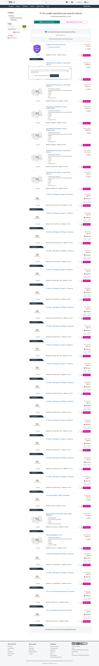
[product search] (31, 2)
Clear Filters (17, 32)
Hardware (11, 6)
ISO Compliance (75, 651)
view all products (66, 39)
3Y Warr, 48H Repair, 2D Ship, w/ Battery (60, 251)
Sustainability (10, 651)
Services (32, 6)
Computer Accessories (16, 18)
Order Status (31, 648)
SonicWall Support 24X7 (54, 535)
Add (24, 26)
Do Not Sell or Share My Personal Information (80, 649)
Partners (18, 6)
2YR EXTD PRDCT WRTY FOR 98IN (58, 495)
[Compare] (35, 122)
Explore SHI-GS (40, 6)
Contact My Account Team (74, 22)
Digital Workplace (53, 655)
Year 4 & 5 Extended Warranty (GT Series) (60, 591)
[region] (50, 73)
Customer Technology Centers (56, 657)
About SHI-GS (12, 644)
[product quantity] (79, 55)
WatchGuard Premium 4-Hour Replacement (56, 107)
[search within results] (15, 26)
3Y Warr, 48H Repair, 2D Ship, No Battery (60, 232)
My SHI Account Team (33, 651)
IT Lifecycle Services (54, 648)
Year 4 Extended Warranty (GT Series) (59, 610)
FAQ (72, 653)
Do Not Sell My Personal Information (42, 75)
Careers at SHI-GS (11, 653)
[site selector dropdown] (72, 2)
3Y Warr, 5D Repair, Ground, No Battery (59, 194)
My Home (31, 646)
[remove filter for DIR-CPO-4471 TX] (24, 29)
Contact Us (79, 2)
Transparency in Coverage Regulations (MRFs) (80, 655)
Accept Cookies (54, 75)
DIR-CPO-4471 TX (13, 37)
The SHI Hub (10, 646)
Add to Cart (87, 55)
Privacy (73, 648)
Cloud (51, 653)
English (30, 653)
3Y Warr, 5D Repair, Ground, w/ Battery (59, 213)
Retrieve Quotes (32, 650)
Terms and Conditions (76, 646)
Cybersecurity (52, 650)
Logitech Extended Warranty (56, 45)
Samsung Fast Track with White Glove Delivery (59, 514)
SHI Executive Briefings (54, 646)
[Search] (46, 2)
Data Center (52, 651)
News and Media (11, 648)
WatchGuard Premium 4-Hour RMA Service (58, 63)
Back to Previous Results (47, 22)
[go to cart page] (67, 2)
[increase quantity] (82, 54)
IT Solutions (25, 6)
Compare (38, 54)
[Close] (69, 68)
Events (9, 650)
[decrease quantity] (82, 55)
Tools (47, 6)
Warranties (14, 20)
